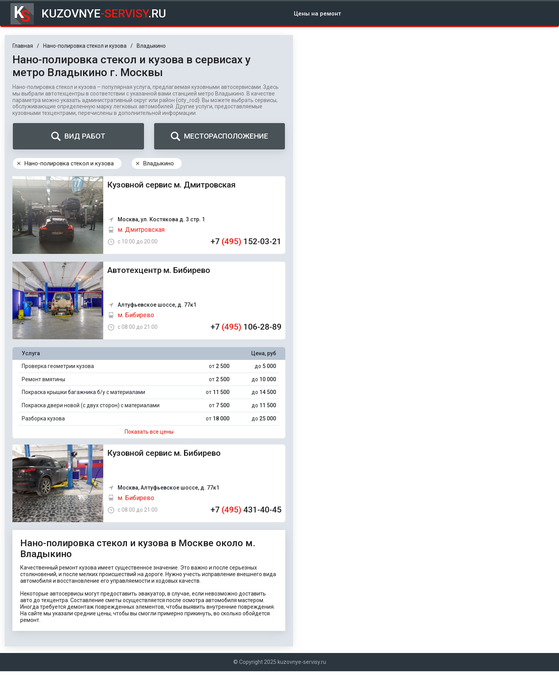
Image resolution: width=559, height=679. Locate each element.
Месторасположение (219, 136)
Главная (22, 46)
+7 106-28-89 (245, 327)
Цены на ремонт (317, 13)
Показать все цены (149, 432)
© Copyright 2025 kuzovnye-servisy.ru (279, 662)
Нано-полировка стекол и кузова (85, 46)
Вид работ (78, 136)
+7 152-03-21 (245, 241)
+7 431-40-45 (245, 509)
